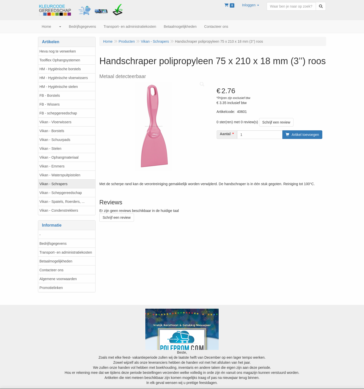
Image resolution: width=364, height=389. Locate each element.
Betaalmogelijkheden (55, 261)
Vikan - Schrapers (53, 184)
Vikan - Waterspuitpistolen (59, 175)
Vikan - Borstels (51, 131)
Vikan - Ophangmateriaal (59, 157)
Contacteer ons (51, 270)
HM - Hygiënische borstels (60, 69)
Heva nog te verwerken (57, 51)
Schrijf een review (276, 122)
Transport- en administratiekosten (65, 252)
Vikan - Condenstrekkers (58, 210)
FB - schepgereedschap (58, 113)
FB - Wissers (49, 104)
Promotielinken (51, 288)
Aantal (225, 134)
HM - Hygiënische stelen (58, 87)
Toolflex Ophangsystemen (59, 60)
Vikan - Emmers (51, 166)
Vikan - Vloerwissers (55, 122)
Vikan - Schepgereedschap (60, 193)
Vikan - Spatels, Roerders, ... (62, 202)
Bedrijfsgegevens (52, 243)
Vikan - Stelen (50, 149)
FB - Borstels (49, 95)
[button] (250, 5)
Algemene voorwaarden (58, 279)
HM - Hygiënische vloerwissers (63, 78)
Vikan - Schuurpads (54, 140)
